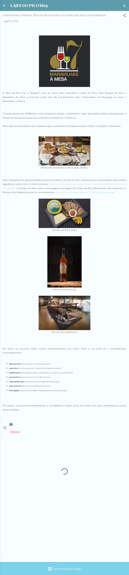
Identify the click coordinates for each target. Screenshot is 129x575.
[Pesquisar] (124, 6)
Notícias (15, 432)
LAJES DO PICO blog (29, 5)
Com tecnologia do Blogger (64, 568)
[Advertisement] (64, 534)
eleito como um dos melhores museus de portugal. (85, 192)
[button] (124, 16)
